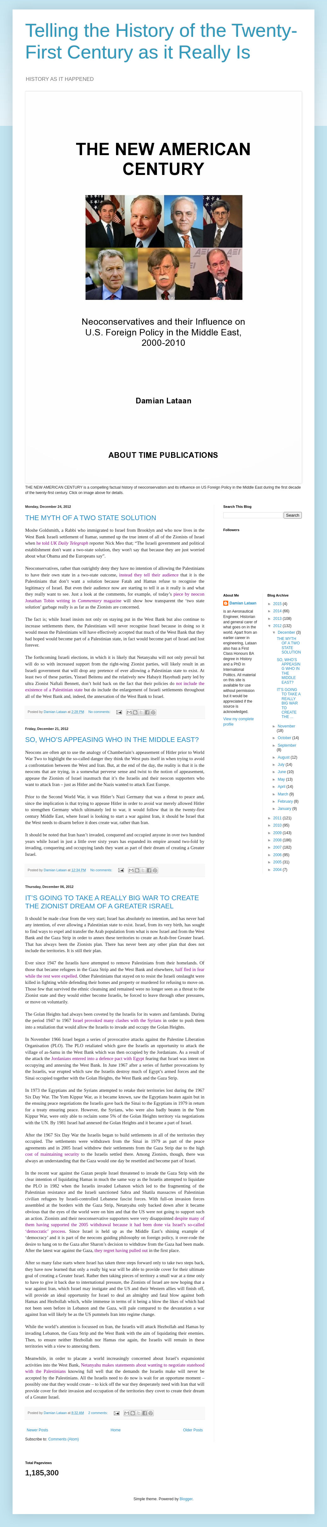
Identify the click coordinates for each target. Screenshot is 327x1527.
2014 (278, 611)
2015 (278, 604)
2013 (278, 618)
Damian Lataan (243, 603)
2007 (278, 847)
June (282, 772)
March (283, 794)
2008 (278, 840)
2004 (278, 869)
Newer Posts (37, 1430)
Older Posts (193, 1430)
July (281, 764)
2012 (278, 626)
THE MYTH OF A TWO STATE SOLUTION (90, 518)
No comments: (99, 712)
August (284, 757)
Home (116, 1430)
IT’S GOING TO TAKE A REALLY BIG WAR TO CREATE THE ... (288, 703)
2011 (278, 818)
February (286, 801)
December (287, 632)
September (287, 745)
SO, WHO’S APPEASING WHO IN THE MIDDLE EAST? (112, 740)
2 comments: (98, 1413)
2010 (278, 825)
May (282, 779)
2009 (278, 833)
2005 (278, 862)
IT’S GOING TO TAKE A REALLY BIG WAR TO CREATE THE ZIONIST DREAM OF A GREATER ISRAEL (112, 902)
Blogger (186, 1499)
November (286, 726)
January (285, 808)
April (282, 786)
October (285, 738)
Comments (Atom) (63, 1439)
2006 (278, 855)
